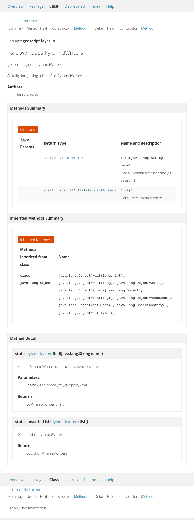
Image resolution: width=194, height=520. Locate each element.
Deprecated (75, 6)
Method (80, 28)
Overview (15, 6)
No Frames (31, 20)
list (125, 190)
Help (110, 6)
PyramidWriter (71, 158)
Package (36, 6)
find (125, 158)
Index (95, 6)
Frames (14, 20)
